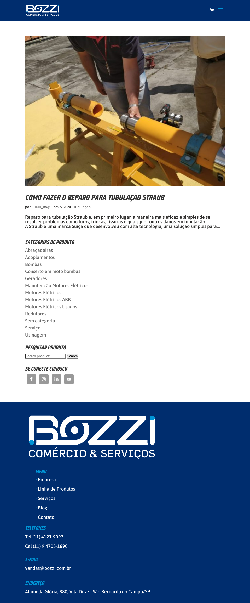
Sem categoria (40, 320)
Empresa (47, 479)
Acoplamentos (40, 257)
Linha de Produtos (56, 489)
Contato (46, 517)
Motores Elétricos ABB (48, 299)
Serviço (32, 328)
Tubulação (82, 207)
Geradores (36, 278)
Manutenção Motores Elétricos (56, 285)
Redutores (35, 313)
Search (72, 356)
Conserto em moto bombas (52, 271)
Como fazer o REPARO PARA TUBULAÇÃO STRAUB (94, 198)
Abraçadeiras (39, 250)
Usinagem (35, 335)
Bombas (33, 264)
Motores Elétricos (43, 292)
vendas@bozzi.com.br (48, 568)
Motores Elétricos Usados (51, 306)
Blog (42, 507)
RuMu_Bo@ (41, 207)
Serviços (46, 498)
